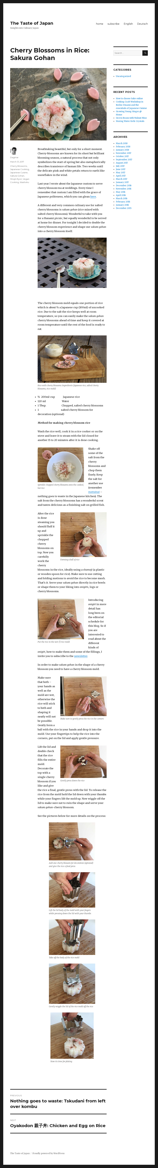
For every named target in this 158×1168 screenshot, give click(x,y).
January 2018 (122, 150)
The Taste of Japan (31, 23)
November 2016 (123, 188)
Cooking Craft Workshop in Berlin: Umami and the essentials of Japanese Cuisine (131, 105)
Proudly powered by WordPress (48, 1153)
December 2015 (123, 208)
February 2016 (123, 201)
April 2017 (121, 176)
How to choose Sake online (129, 98)
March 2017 (121, 179)
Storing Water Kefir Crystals (130, 121)
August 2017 (122, 163)
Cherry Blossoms (18, 166)
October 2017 (122, 156)
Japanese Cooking (19, 169)
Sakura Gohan (17, 176)
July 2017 (120, 166)
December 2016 (123, 185)
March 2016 (121, 198)
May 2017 (120, 172)
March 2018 (121, 143)
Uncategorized (123, 76)
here (93, 196)
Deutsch (142, 23)
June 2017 (120, 169)
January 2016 (122, 205)
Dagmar (14, 157)
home (99, 23)
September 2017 (124, 159)
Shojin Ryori (16, 179)
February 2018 (123, 146)
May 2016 (120, 192)
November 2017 (123, 153)
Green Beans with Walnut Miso (131, 118)
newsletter (80, 656)
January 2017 (122, 182)
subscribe (113, 23)
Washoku (24, 182)
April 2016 (121, 195)
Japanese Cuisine (19, 172)
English (128, 23)
